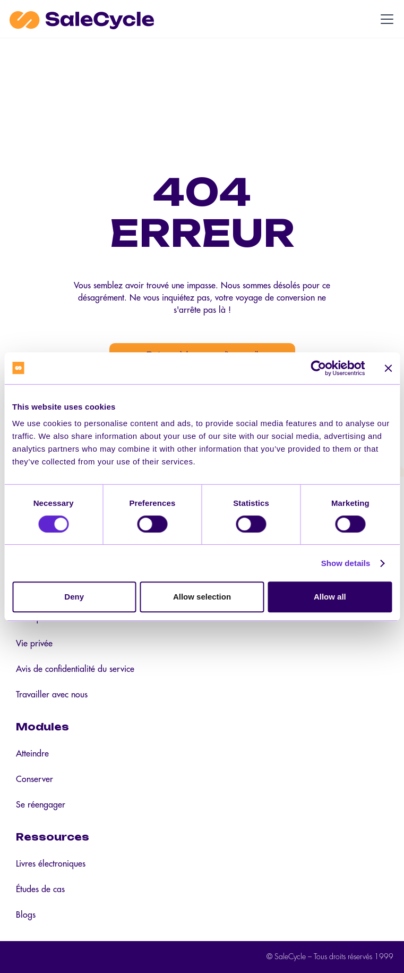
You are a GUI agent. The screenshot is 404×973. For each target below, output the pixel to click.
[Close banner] (388, 368)
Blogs (26, 915)
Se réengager (40, 805)
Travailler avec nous (52, 695)
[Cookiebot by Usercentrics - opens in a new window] (318, 368)
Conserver (34, 779)
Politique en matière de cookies (72, 618)
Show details (346, 563)
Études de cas (40, 889)
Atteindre (32, 754)
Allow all (330, 596)
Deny (74, 596)
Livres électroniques (50, 864)
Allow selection (202, 596)
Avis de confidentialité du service (75, 669)
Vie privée (34, 643)
